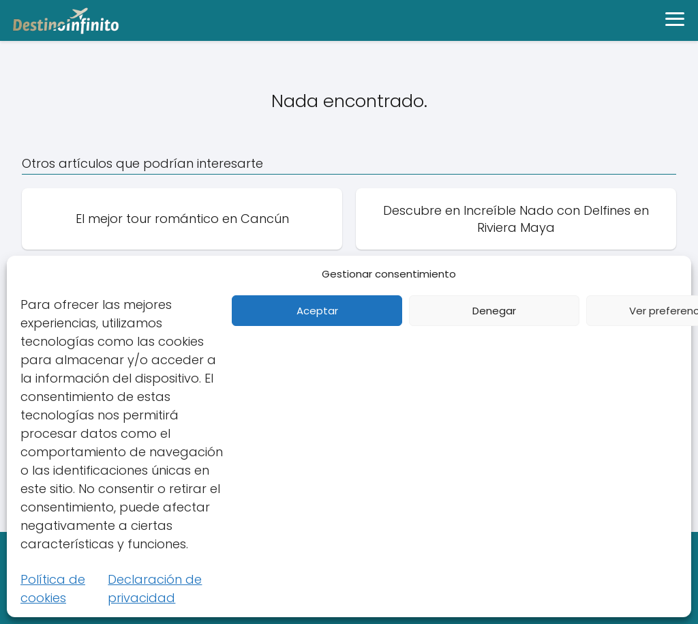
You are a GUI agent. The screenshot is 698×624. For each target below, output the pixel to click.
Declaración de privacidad (155, 588)
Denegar (494, 310)
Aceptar (317, 310)
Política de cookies (52, 588)
